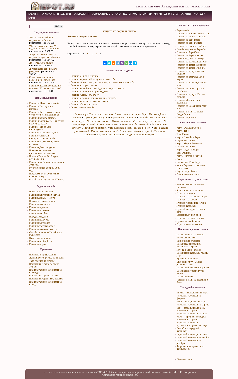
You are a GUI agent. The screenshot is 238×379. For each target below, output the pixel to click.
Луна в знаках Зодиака (188, 221)
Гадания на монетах (39, 204)
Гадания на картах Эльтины (191, 68)
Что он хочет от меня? (108, 124)
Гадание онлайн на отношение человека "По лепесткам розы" (45, 87)
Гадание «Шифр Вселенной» (44, 103)
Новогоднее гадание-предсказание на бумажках (43, 151)
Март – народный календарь (191, 301)
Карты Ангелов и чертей (189, 156)
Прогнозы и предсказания (42, 254)
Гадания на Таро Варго (188, 39)
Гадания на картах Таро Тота (191, 36)
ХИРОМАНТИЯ (184, 13)
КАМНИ (32, 18)
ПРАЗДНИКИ (64, 13)
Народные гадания (38, 216)
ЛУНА (118, 13)
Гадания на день (37, 244)
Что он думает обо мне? (150, 121)
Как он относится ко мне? (104, 131)
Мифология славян (186, 237)
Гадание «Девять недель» (42, 147)
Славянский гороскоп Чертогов (193, 267)
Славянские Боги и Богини (190, 234)
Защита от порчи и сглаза (82, 36)
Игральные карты (186, 140)
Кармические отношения (123, 117)
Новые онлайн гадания (41, 191)
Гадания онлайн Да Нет (41, 241)
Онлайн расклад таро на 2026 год (46, 179)
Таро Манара (183, 134)
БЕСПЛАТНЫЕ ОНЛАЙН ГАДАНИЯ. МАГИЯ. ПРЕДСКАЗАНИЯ (173, 6)
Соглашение (108, 375)
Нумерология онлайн (40, 238)
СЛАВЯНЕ (169, 13)
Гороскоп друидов (186, 193)
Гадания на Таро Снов (188, 52)
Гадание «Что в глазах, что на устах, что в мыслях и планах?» (45, 113)
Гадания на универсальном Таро (193, 33)
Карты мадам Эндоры (188, 149)
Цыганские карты (186, 146)
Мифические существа (188, 240)
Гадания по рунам (38, 207)
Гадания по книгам (39, 210)
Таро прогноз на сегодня (41, 261)
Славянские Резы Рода (188, 162)
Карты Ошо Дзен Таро (188, 137)
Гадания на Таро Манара (189, 42)
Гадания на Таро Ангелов (190, 55)
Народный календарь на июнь (192, 313)
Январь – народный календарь (192, 292)
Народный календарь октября (192, 334)
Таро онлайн (183, 30)
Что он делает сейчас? (98, 121)
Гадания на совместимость (43, 229)
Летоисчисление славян (189, 249)
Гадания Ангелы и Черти (42, 197)
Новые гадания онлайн (82, 107)
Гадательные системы (188, 174)
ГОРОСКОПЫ (48, 13)
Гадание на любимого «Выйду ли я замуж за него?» (46, 122)
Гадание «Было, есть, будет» (44, 132)
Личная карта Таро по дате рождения (94, 114)
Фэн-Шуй (199, 13)
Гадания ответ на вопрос (42, 226)
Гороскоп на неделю (187, 199)
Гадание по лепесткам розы (141, 134)
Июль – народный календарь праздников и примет (191, 318)
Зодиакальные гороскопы (190, 190)
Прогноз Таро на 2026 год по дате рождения (44, 157)
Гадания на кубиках (39, 213)
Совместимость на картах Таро (131, 114)
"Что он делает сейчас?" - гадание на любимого (42, 38)
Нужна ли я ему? (142, 127)
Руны (179, 159)
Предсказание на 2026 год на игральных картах (44, 175)
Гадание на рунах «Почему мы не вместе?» (93, 79)
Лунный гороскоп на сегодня (191, 203)
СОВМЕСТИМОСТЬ (102, 13)
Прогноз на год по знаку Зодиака (46, 278)
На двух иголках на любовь (111, 134)
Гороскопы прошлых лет (189, 224)
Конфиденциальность (127, 375)
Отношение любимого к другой (136, 131)
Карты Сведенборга (187, 171)
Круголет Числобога (187, 258)
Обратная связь (184, 359)
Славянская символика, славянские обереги (189, 245)
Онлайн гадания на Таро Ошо (192, 49)
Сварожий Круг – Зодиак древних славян (189, 263)
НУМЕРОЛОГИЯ (81, 13)
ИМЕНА (137, 13)
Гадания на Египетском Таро (191, 46)
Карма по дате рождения (96, 117)
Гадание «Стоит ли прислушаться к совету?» (42, 137)
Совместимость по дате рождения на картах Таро (42, 78)
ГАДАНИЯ (33, 13)
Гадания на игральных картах (44, 194)
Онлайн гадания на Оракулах (192, 58)
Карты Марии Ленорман (189, 143)
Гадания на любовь (39, 219)
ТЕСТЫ (127, 13)
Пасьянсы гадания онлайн (42, 201)
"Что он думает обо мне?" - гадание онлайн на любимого (44, 47)
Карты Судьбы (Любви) (189, 127)
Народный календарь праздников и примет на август (193, 324)
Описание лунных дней (189, 215)
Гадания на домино (186, 117)
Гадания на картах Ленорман (191, 65)
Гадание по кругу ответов (42, 118)
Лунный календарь (186, 206)
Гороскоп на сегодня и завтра (192, 196)
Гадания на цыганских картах (192, 61)
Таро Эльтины (184, 153)
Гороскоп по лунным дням (190, 218)
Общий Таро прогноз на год (43, 275)
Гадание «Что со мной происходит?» (40, 128)
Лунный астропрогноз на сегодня (46, 257)
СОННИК (147, 13)
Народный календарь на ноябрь (193, 337)
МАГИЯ (158, 13)
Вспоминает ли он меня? (94, 127)
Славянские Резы (185, 276)
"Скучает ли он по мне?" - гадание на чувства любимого (44, 56)
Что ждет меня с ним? (120, 127)
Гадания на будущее (39, 223)
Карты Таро (183, 130)
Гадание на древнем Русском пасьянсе (90, 101)
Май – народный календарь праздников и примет (191, 309)
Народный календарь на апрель (193, 304)
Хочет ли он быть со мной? (136, 124)
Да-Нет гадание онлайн (41, 63)
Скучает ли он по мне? (123, 121)
